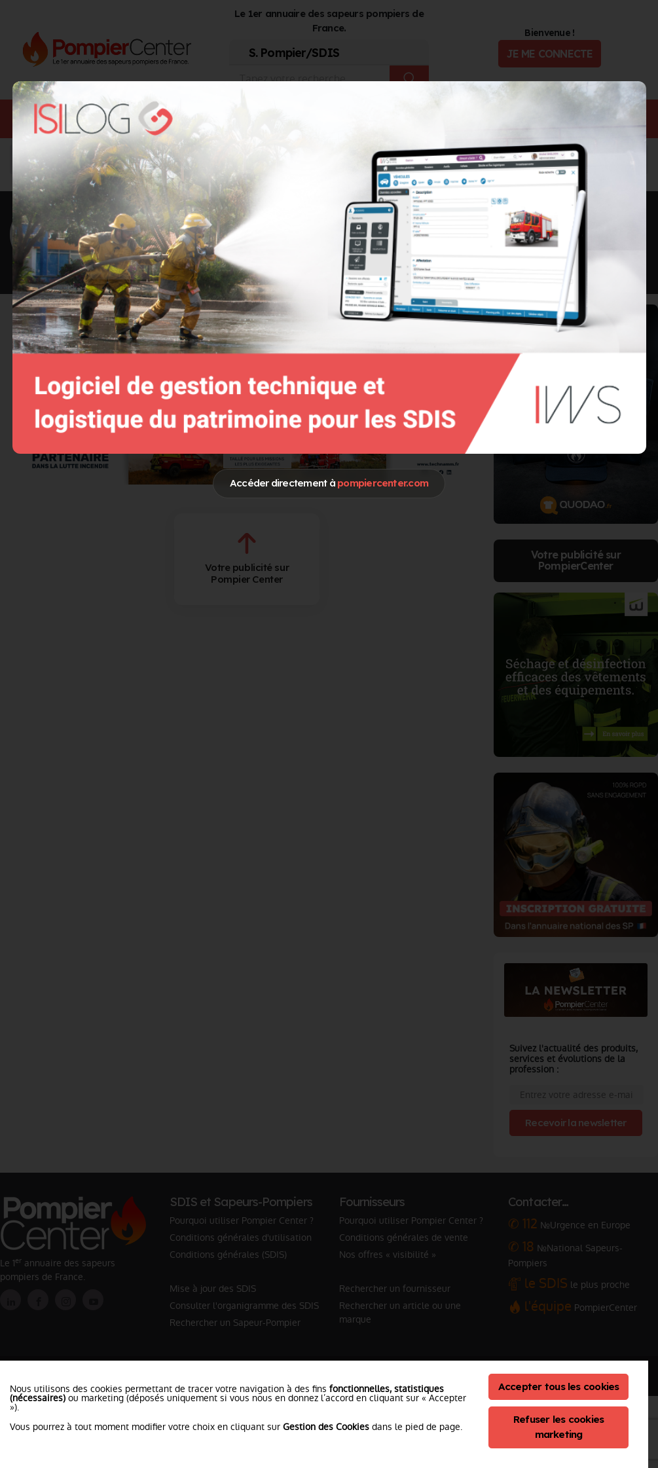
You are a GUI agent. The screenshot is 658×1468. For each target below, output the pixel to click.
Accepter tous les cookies (558, 1386)
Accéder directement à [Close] (329, 483)
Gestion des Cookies (326, 1426)
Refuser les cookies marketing (558, 1426)
